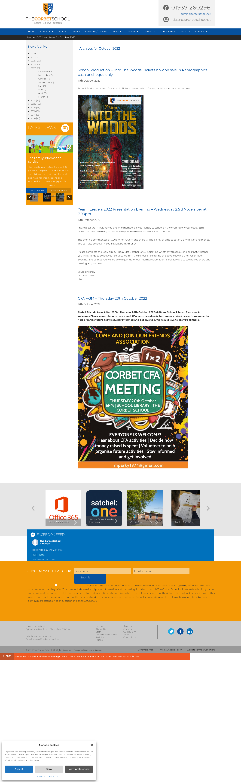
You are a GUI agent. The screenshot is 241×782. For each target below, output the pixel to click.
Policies (76, 31)
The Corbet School (50, 663)
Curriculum (168, 31)
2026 (33, 53)
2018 (33, 111)
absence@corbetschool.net (192, 19)
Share (53, 682)
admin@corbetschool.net (196, 13)
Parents (132, 31)
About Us (47, 31)
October (42, 78)
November (44, 75)
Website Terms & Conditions (201, 772)
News (185, 31)
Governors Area (145, 772)
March (41, 96)
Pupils (117, 31)
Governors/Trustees (96, 31)
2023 (33, 64)
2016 (33, 118)
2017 (33, 114)
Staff (63, 31)
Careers (149, 31)
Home (31, 31)
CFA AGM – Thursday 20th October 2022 (112, 298)
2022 (33, 68)
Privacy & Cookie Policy (47, 776)
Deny (49, 768)
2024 (33, 60)
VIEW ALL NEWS (59, 190)
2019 (33, 107)
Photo (38, 676)
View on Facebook (40, 682)
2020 (33, 103)
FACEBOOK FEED (51, 657)
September (44, 82)
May (40, 89)
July (40, 86)
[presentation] (50, 735)
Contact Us (201, 31)
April (40, 93)
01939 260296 (190, 7)
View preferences (79, 768)
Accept (19, 768)
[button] (91, 745)
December (44, 71)
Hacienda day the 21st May (47, 671)
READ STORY (37, 190)
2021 (33, 100)
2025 (33, 57)
